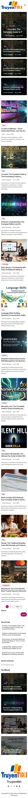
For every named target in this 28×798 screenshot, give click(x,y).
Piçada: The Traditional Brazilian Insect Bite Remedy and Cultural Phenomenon (13, 545)
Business (4, 355)
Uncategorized (5, 585)
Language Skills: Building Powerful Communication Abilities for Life (14, 315)
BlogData (22, 793)
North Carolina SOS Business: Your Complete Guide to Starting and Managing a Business (13, 499)
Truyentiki (14, 782)
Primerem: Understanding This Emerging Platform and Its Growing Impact (13, 89)
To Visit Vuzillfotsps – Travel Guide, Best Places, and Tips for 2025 (13, 131)
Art (3, 309)
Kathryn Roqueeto (10, 35)
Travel (3, 125)
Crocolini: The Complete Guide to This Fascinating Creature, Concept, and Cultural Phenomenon (13, 627)
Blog (14, 25)
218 (17, 606)
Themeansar (13, 795)
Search (3, 610)
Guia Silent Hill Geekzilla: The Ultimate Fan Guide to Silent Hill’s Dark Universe (13, 456)
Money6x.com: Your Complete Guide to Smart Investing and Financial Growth (12, 408)
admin (3, 134)
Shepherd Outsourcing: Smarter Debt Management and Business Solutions (13, 361)
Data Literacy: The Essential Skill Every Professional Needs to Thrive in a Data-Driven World (13, 269)
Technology (5, 264)
